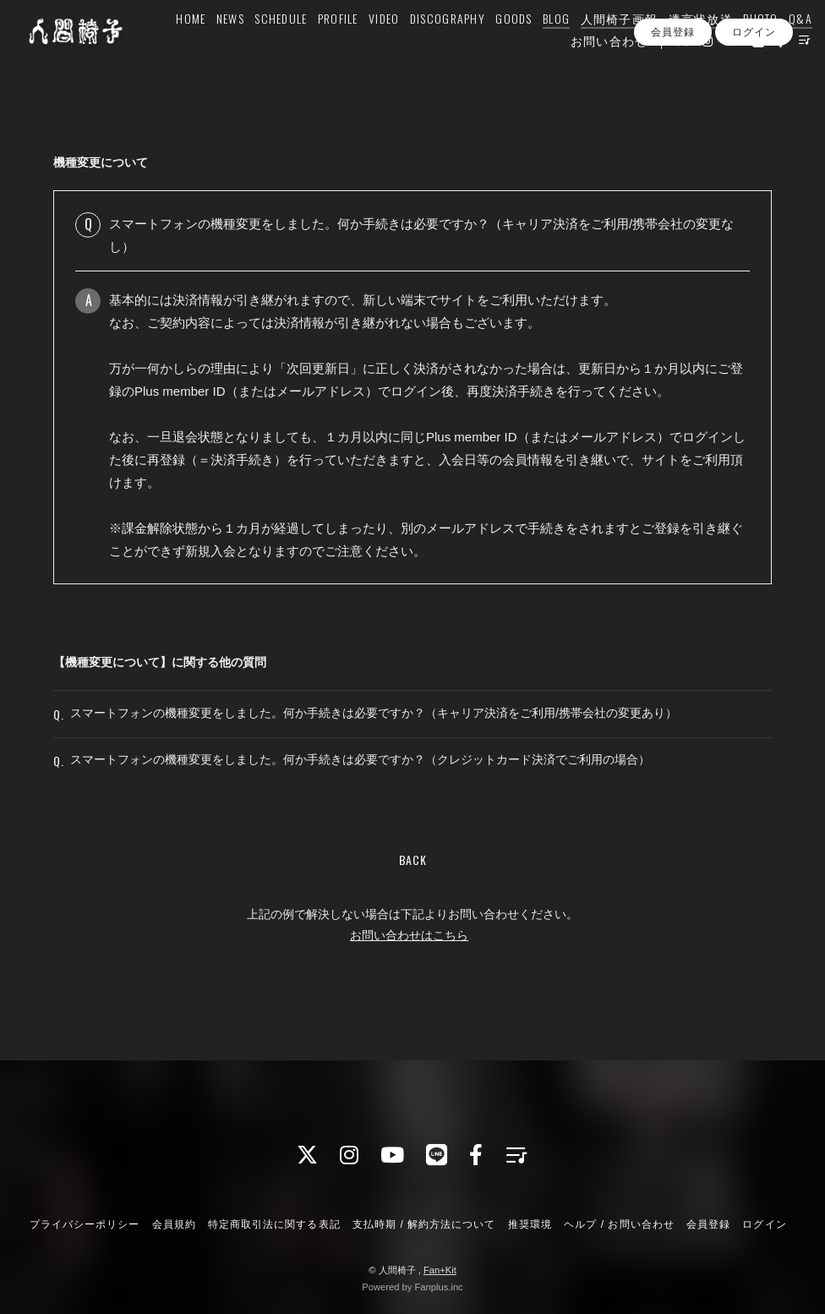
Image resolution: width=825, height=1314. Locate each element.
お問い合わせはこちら (409, 965)
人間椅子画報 (600, 48)
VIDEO (364, 48)
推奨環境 (530, 1224)
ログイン (754, 101)
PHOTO (741, 48)
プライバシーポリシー (84, 1224)
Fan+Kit (439, 1270)
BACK (413, 889)
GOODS (494, 48)
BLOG (536, 48)
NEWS (211, 48)
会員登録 (673, 101)
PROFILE (318, 48)
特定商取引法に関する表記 (274, 1224)
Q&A (781, 48)
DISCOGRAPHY (428, 48)
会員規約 (174, 1224)
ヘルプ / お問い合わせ (619, 1224)
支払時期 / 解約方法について (424, 1224)
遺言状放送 (681, 48)
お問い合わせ (590, 70)
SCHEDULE (262, 48)
